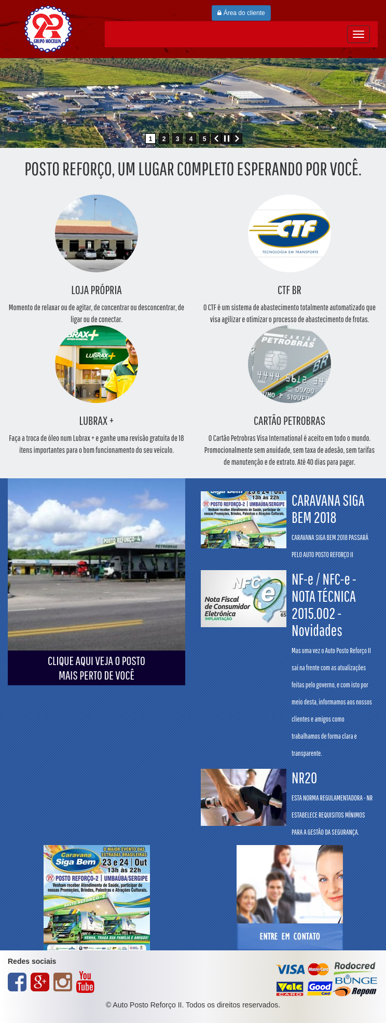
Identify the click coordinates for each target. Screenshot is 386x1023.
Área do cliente (241, 13)
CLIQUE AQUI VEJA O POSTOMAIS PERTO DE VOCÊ (96, 667)
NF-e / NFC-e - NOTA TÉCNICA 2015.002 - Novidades (332, 663)
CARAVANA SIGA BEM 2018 (330, 525)
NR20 (332, 802)
